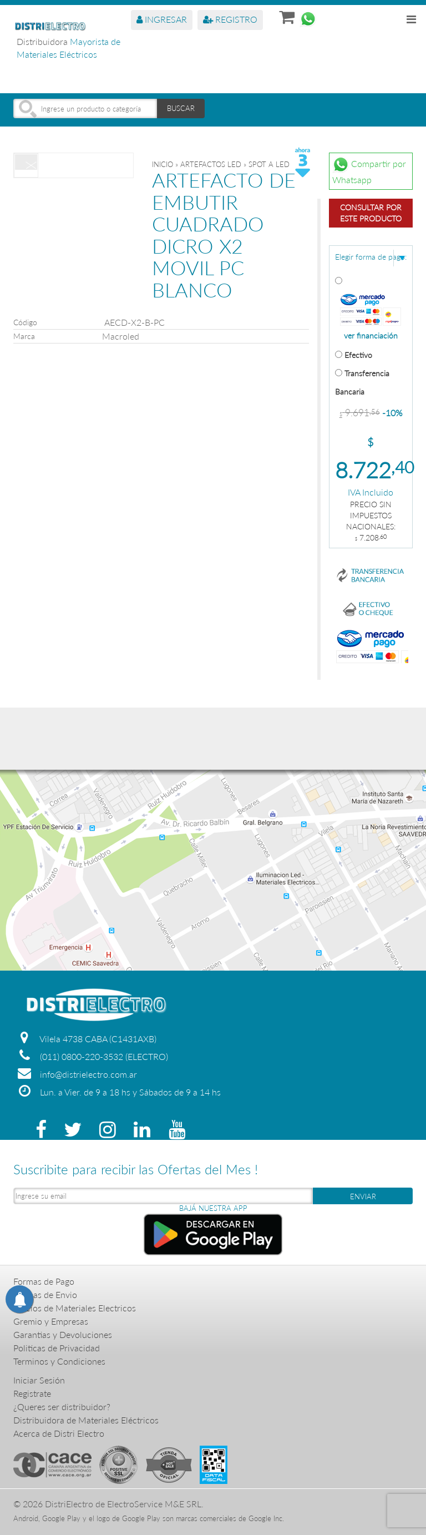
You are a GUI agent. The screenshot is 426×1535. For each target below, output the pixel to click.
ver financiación (371, 335)
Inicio (162, 164)
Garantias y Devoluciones (62, 1334)
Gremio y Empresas (50, 1321)
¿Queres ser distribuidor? (61, 1406)
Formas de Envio (45, 1294)
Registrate (32, 1393)
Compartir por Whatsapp (369, 170)
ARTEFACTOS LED (210, 164)
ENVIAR (363, 1196)
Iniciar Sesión (39, 1380)
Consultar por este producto (371, 213)
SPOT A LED (269, 164)
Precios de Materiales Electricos (74, 1307)
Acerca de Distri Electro (58, 1433)
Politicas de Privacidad (56, 1347)
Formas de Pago (43, 1281)
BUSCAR (181, 108)
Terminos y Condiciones (59, 1361)
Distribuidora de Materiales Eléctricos (86, 1420)
